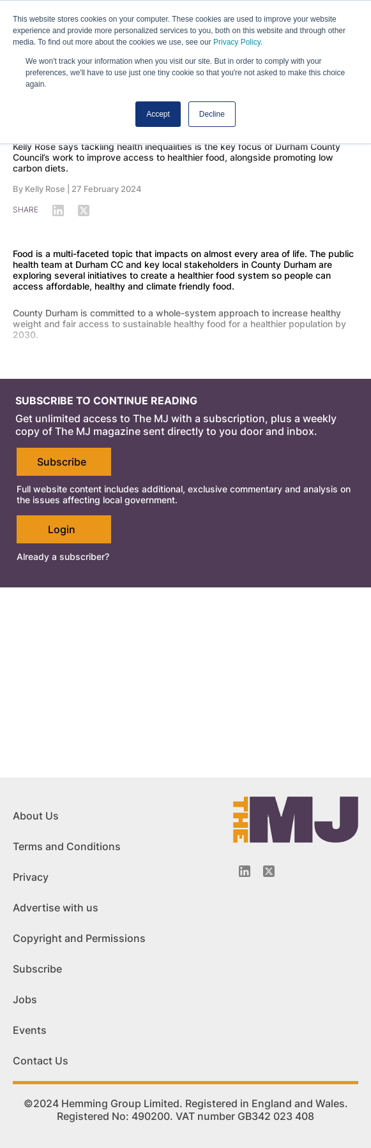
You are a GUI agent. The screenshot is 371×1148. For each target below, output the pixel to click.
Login (61, 529)
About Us (36, 815)
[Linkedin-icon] (244, 871)
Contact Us (40, 1060)
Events (30, 1030)
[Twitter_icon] (269, 871)
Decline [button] (212, 114)
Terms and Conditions (67, 846)
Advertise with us (55, 907)
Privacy (31, 877)
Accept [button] (158, 114)
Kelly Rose (45, 189)
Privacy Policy (237, 42)
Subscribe (61, 461)
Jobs (25, 999)
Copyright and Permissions (79, 938)
